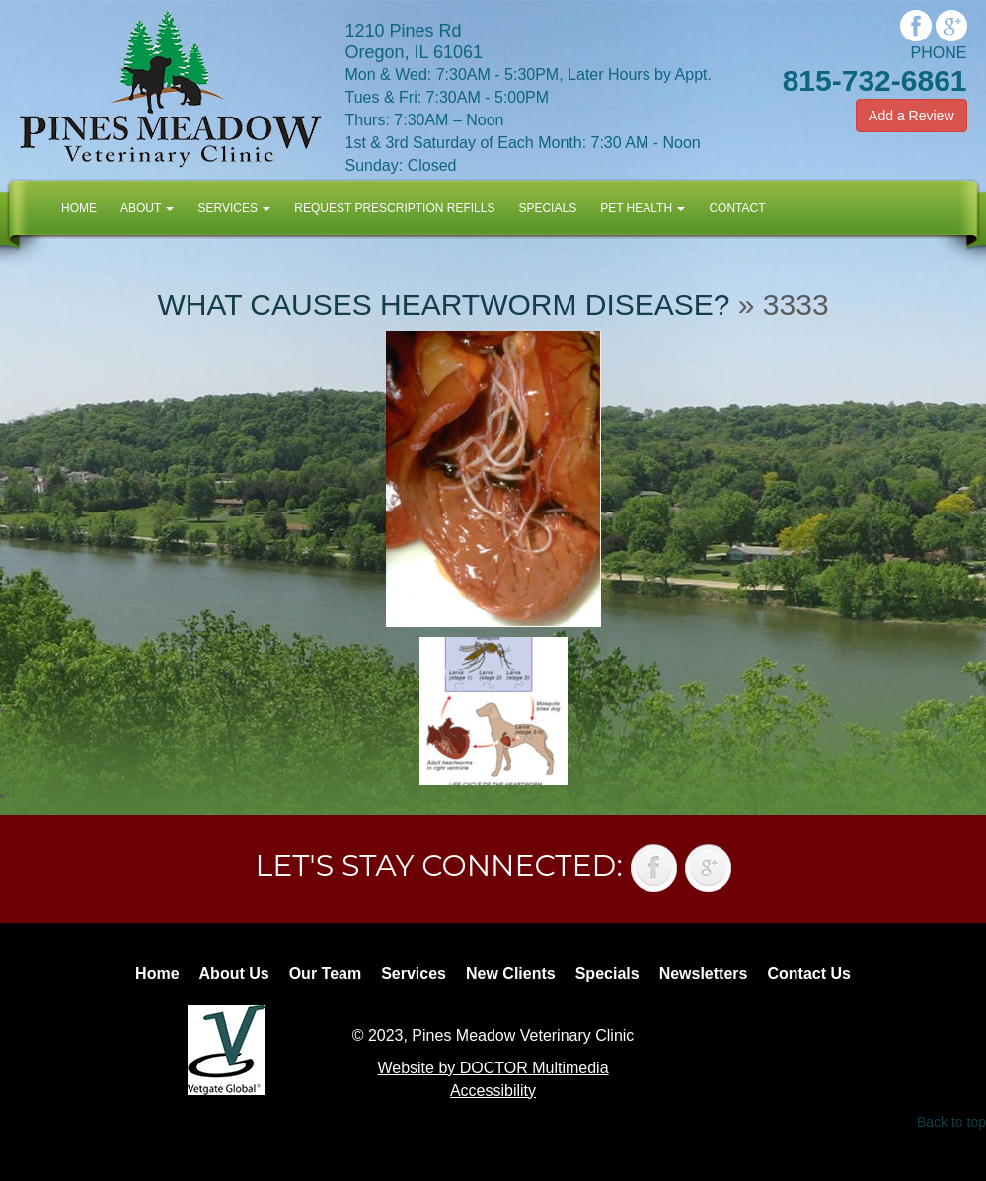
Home (79, 208)
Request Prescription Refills (394, 208)
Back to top (951, 1122)
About (147, 208)
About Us (234, 973)
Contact (737, 208)
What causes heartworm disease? (443, 304)
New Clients (511, 973)
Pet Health (642, 208)
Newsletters (703, 973)
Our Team (325, 973)
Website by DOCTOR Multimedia (492, 1068)
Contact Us (808, 973)
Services (233, 208)
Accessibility (493, 1090)
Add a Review (911, 115)
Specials (547, 208)
